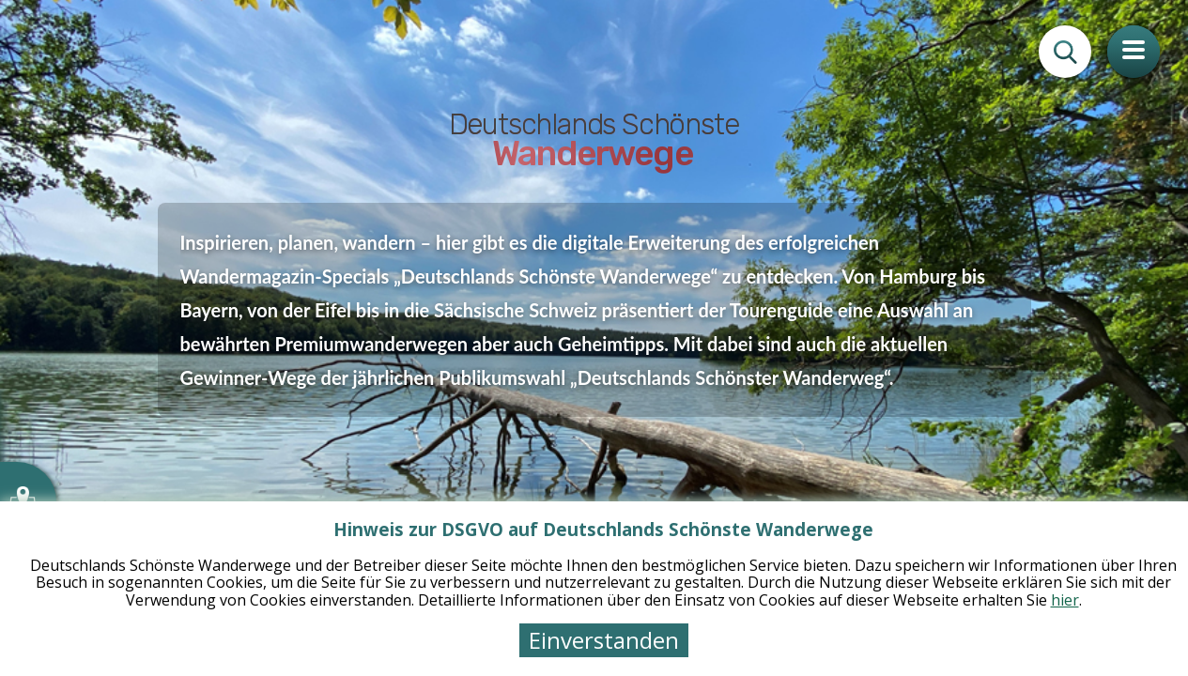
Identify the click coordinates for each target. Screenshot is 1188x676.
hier (1065, 600)
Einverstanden (604, 639)
